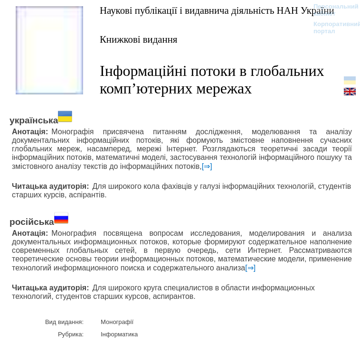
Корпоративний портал (331, 27)
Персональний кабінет (331, 10)
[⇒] (207, 166)
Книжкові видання (138, 39)
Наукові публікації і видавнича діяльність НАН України (217, 10)
